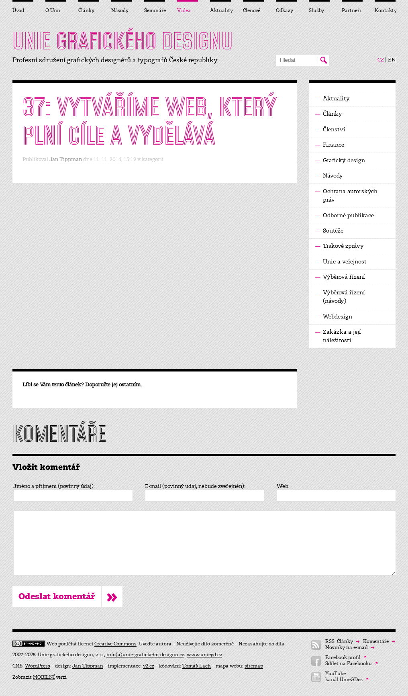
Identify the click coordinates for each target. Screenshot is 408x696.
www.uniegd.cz (204, 654)
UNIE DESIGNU (122, 41)
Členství (330, 129)
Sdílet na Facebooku (351, 663)
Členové (251, 10)
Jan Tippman (65, 159)
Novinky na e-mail (349, 647)
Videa (184, 10)
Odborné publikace (344, 215)
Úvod (18, 10)
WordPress (37, 666)
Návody (329, 175)
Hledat (323, 60)
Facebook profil (346, 657)
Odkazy (284, 10)
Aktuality (332, 98)
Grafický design (340, 160)
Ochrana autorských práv (346, 195)
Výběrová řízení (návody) (340, 296)
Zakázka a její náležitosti (338, 336)
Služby (316, 10)
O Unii (52, 10)
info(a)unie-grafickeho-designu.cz (145, 654)
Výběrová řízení (340, 277)
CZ (380, 60)
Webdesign (333, 316)
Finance (329, 145)
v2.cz (148, 666)
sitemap (254, 666)
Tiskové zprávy (339, 246)
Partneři (351, 10)
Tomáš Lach (196, 666)
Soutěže (329, 231)
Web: (283, 486)
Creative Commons (115, 644)
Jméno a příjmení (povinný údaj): (54, 486)
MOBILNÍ (44, 677)
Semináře (154, 10)
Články (328, 114)
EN (392, 60)
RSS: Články (342, 641)
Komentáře (379, 641)
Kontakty (385, 10)
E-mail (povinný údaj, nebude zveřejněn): (195, 486)
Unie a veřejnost (341, 261)
